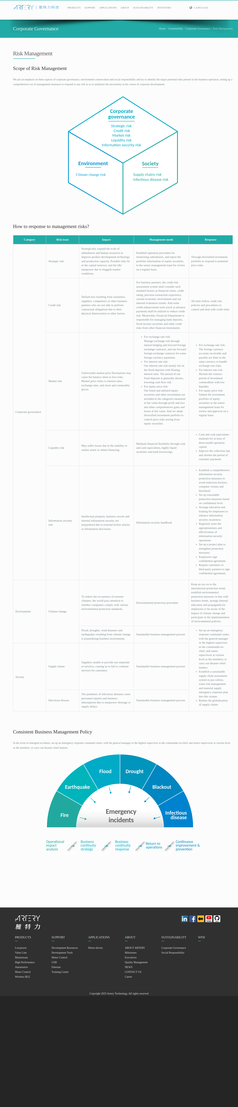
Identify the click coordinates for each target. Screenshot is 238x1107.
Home (162, 28)
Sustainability (175, 28)
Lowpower (21, 947)
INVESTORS (164, 7)
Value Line (21, 952)
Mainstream (21, 957)
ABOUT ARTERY (135, 947)
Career (128, 976)
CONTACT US (133, 972)
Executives (131, 957)
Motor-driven (95, 947)
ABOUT (124, 7)
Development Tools (62, 952)
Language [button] (198, 7)
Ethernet (56, 967)
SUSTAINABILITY (143, 7)
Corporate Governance (198, 28)
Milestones (131, 952)
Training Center (60, 972)
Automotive (21, 967)
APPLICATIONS (108, 7)
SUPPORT (89, 7)
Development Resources (65, 947)
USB (54, 962)
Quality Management (136, 962)
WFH (201, 937)
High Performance (25, 962)
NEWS (129, 967)
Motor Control (23, 972)
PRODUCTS (74, 7)
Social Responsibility (172, 952)
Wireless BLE (22, 976)
